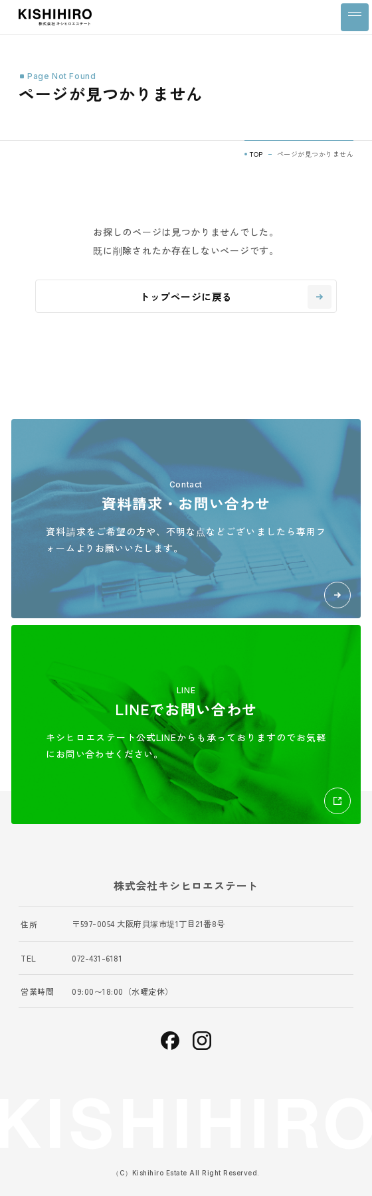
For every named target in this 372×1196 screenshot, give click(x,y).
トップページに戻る (235, 297)
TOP (256, 154)
